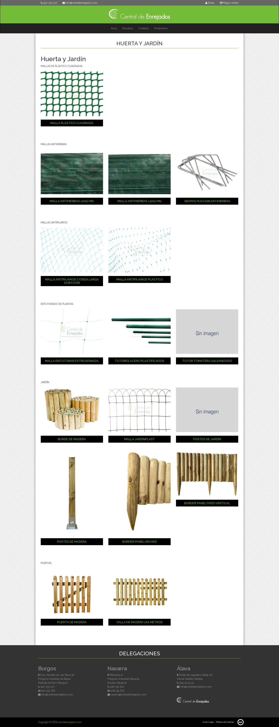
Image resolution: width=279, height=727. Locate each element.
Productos (161, 28)
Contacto (143, 28)
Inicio (114, 28)
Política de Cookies (225, 722)
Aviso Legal (208, 722)
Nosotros (127, 28)
